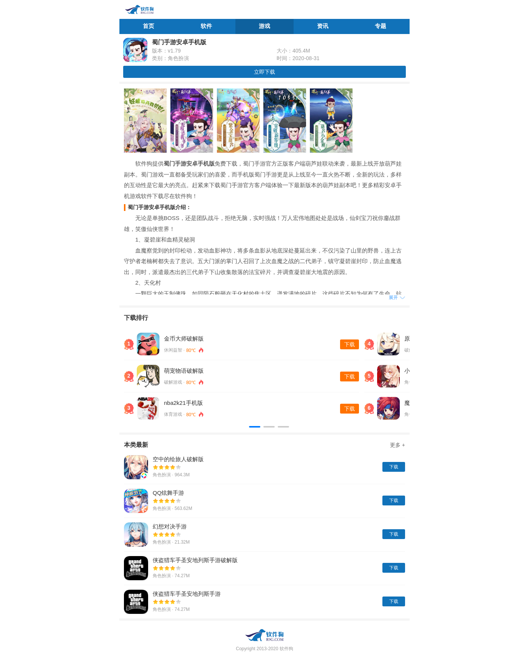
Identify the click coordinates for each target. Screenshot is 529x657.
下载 (349, 344)
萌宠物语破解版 (184, 370)
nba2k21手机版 (183, 403)
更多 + (397, 445)
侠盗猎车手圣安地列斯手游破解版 (195, 560)
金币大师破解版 (184, 338)
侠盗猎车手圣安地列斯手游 (187, 593)
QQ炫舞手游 (168, 493)
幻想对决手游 (170, 526)
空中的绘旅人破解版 (178, 459)
